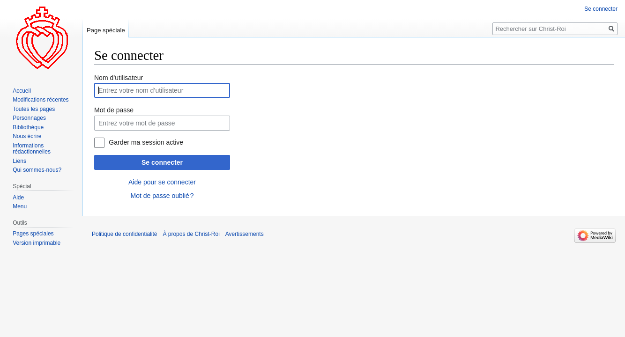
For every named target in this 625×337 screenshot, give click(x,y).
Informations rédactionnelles (32, 148)
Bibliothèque (28, 127)
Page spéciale (106, 30)
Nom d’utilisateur (118, 77)
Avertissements (244, 234)
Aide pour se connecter (162, 182)
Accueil (22, 91)
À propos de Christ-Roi (191, 234)
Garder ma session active (146, 142)
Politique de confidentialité (124, 234)
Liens (19, 161)
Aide (18, 197)
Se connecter (162, 162)
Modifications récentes (40, 99)
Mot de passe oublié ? (161, 195)
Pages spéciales (33, 233)
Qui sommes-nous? (37, 170)
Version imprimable (36, 243)
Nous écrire (27, 136)
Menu (20, 206)
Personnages (29, 118)
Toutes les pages (34, 109)
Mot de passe (114, 110)
